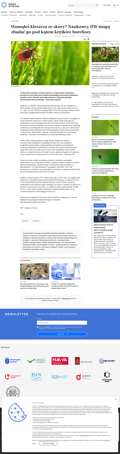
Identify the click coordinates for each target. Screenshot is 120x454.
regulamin (48, 327)
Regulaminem (66, 298)
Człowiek (28, 12)
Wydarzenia (79, 15)
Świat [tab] (117, 44)
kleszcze (25, 221)
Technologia (78, 12)
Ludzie (88, 15)
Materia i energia (64, 12)
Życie (45, 12)
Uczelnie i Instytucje (9, 15)
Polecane (100, 205)
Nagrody (32, 15)
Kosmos (4, 12)
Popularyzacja (50, 15)
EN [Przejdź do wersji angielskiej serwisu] (118, 5)
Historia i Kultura (16, 12)
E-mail (39, 319)
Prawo (40, 15)
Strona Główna (107, 21)
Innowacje (23, 15)
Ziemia (52, 12)
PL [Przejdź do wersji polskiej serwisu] (114, 5)
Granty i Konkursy (65, 15)
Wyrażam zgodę (48, 443)
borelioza (36, 221)
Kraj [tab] (112, 44)
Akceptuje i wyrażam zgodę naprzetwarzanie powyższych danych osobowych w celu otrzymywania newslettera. (61, 327)
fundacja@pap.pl (84, 435)
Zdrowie (38, 12)
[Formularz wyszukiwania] (83, 5)
